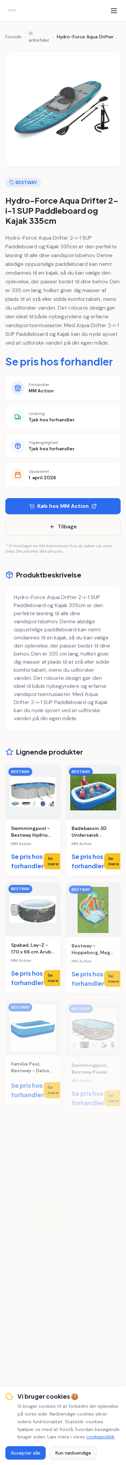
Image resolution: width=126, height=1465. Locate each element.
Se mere (53, 861)
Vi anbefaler (39, 36)
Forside (13, 37)
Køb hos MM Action (63, 506)
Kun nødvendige (73, 1453)
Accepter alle (25, 1453)
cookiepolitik (100, 1437)
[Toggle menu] (114, 11)
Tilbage (63, 526)
